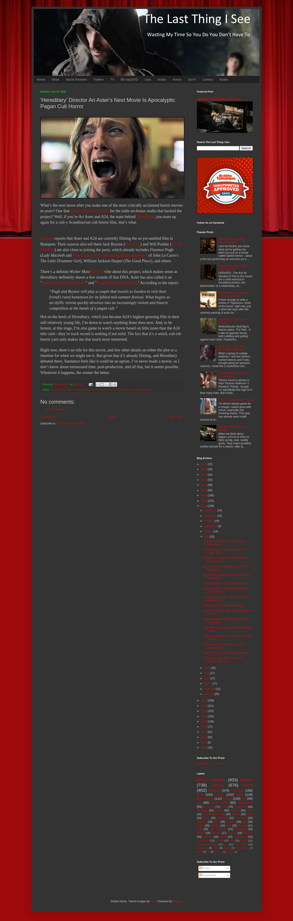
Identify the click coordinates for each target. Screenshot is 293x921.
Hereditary (145, 216)
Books (223, 79)
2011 (204, 732)
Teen (216, 821)
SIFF (200, 794)
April (207, 678)
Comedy (237, 790)
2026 (204, 464)
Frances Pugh (73, 389)
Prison (243, 840)
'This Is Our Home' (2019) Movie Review (233, 267)
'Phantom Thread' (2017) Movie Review (233, 375)
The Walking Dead (213, 814)
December (210, 510)
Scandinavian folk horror (117, 283)
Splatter (214, 825)
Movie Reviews (76, 79)
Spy (244, 821)
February (209, 688)
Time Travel (240, 844)
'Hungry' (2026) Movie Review (219, 99)
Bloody (219, 840)
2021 (204, 490)
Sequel (236, 814)
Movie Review (211, 780)
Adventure (241, 818)
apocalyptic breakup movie (64, 283)
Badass (214, 790)
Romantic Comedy (207, 844)
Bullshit (207, 836)
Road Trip (202, 848)
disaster (248, 833)
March (208, 683)
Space (200, 833)
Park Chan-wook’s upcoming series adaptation (110, 255)
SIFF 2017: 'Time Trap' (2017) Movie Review (231, 348)
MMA (199, 851)
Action (162, 79)
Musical (216, 833)
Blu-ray (235, 810)
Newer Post (48, 417)
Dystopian (222, 818)
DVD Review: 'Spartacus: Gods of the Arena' (233, 294)
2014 (204, 716)
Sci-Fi (192, 79)
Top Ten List (218, 829)
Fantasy (231, 821)
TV (112, 79)
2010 (204, 737)
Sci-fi (248, 785)
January (209, 694)
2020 (204, 495)
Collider (47, 238)
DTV (250, 810)
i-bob (153, 901)
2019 (204, 500)
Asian (239, 794)
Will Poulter (118, 389)
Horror (177, 79)
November (210, 515)
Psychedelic (242, 848)
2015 (204, 711)
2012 (204, 726)
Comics (207, 79)
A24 (53, 389)
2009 (204, 742)
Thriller (220, 794)
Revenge (202, 810)
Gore (223, 836)
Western (202, 821)
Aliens (200, 825)
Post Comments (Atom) (71, 423)
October (209, 520)
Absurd (232, 833)
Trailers (98, 79)
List (199, 802)
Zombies (209, 806)
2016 (204, 705)
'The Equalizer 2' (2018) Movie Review (226, 583)
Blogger (177, 901)
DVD (224, 806)
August (208, 531)
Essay (227, 848)
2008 (204, 747)
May (207, 673)
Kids (232, 840)
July (207, 536)
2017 (204, 700)
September (211, 526)
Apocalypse (203, 840)
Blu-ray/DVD (129, 79)
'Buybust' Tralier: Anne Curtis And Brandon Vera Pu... (223, 660)
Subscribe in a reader (209, 763)
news (108, 389)
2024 (204, 474)
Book (250, 814)
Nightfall (230, 852)
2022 (204, 485)
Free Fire (132, 244)
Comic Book (219, 802)
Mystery (242, 825)
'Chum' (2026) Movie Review (235, 399)
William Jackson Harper (138, 389)
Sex (226, 844)
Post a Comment (56, 409)
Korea (219, 810)
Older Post (176, 417)
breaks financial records (89, 211)
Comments (207, 875)
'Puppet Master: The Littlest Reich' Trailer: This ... (223, 551)
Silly (199, 829)
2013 (204, 721)
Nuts (229, 825)
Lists (148, 79)
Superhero (240, 806)
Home (41, 79)
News (55, 79)
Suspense (240, 836)
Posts (204, 868)
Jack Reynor (97, 389)
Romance (240, 829)
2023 (204, 479)
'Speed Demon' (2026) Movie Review (231, 241)
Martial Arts (205, 798)
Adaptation (245, 802)
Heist (216, 848)
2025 (204, 469)
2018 (204, 506)
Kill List (96, 271)
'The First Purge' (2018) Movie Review (226, 653)
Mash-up (218, 852)
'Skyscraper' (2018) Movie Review (223, 605)
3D (208, 851)
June (207, 667)
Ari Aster (60, 389)
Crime (227, 798)
